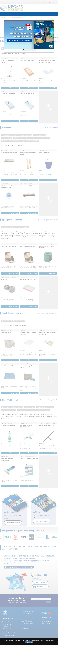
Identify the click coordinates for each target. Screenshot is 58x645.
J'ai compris (29, 642)
